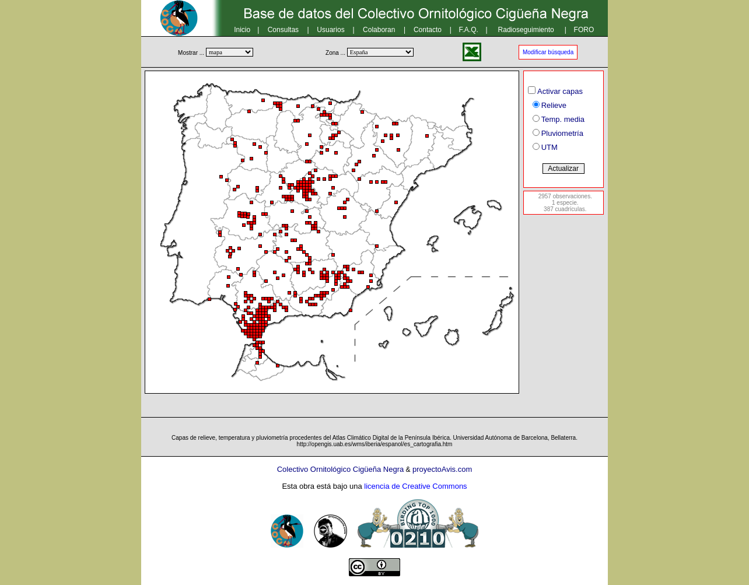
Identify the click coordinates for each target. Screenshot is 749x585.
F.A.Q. (468, 30)
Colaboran (379, 30)
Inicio (242, 30)
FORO (584, 30)
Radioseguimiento (526, 30)
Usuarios (330, 30)
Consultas (283, 30)
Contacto (428, 30)
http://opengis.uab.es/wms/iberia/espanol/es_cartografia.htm (375, 444)
